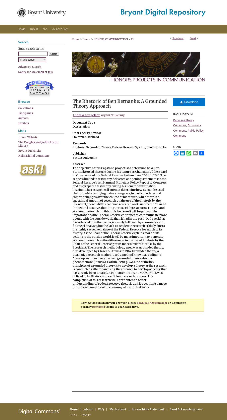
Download (189, 102)
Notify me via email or (35, 72)
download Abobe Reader (152, 302)
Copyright (86, 414)
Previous (177, 38)
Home (75, 39)
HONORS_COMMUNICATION (111, 39)
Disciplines (25, 113)
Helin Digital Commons (33, 155)
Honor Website (28, 137)
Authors (23, 118)
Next (193, 38)
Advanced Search (29, 67)
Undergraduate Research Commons (39, 88)
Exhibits (23, 123)
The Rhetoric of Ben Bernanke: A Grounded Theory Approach (120, 103)
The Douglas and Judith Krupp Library (38, 144)
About (88, 409)
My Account (117, 409)
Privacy (73, 414)
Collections (25, 108)
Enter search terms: (31, 48)
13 (132, 39)
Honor (86, 39)
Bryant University (30, 150)
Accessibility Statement (148, 409)
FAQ (101, 409)
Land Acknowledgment (186, 409)
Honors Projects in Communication (158, 79)
